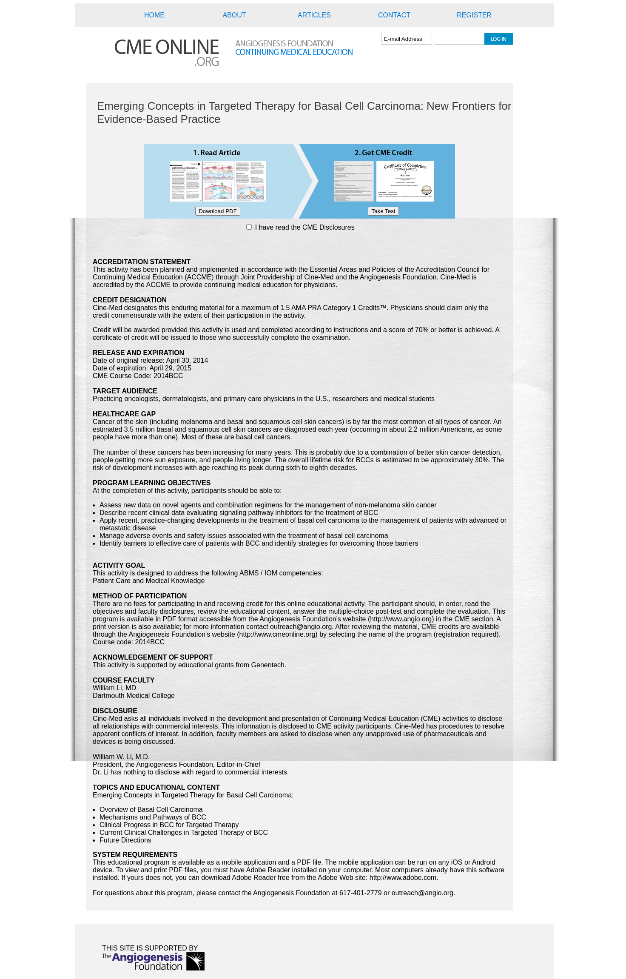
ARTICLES (314, 15)
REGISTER (474, 15)
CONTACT (394, 15)
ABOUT (234, 15)
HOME (154, 15)
